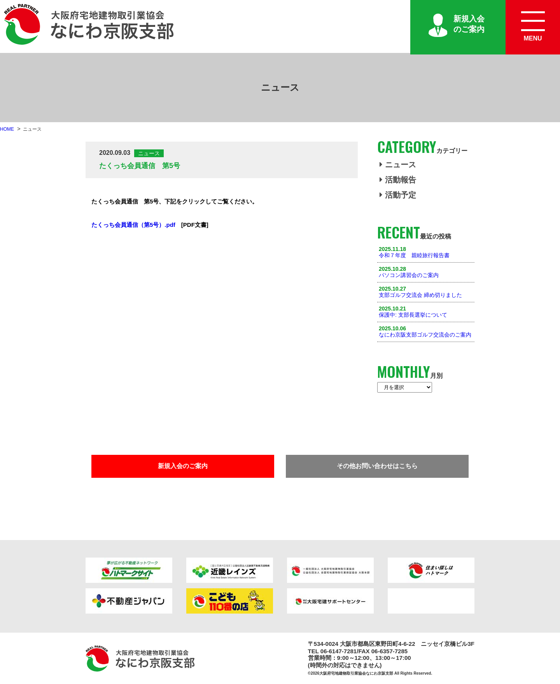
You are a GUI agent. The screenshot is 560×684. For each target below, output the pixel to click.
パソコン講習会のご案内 (409, 275)
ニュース (398, 164)
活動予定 (398, 195)
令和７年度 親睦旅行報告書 (414, 255)
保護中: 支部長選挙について (413, 315)
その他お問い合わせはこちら (377, 466)
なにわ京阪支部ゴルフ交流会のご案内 (425, 334)
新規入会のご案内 (469, 23)
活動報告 (398, 179)
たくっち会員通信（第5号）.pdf (133, 224)
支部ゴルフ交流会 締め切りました (420, 295)
